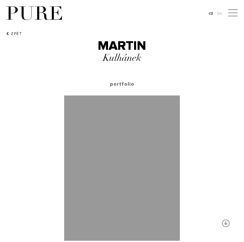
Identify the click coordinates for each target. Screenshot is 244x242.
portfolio (122, 84)
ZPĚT (14, 33)
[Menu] (233, 14)
